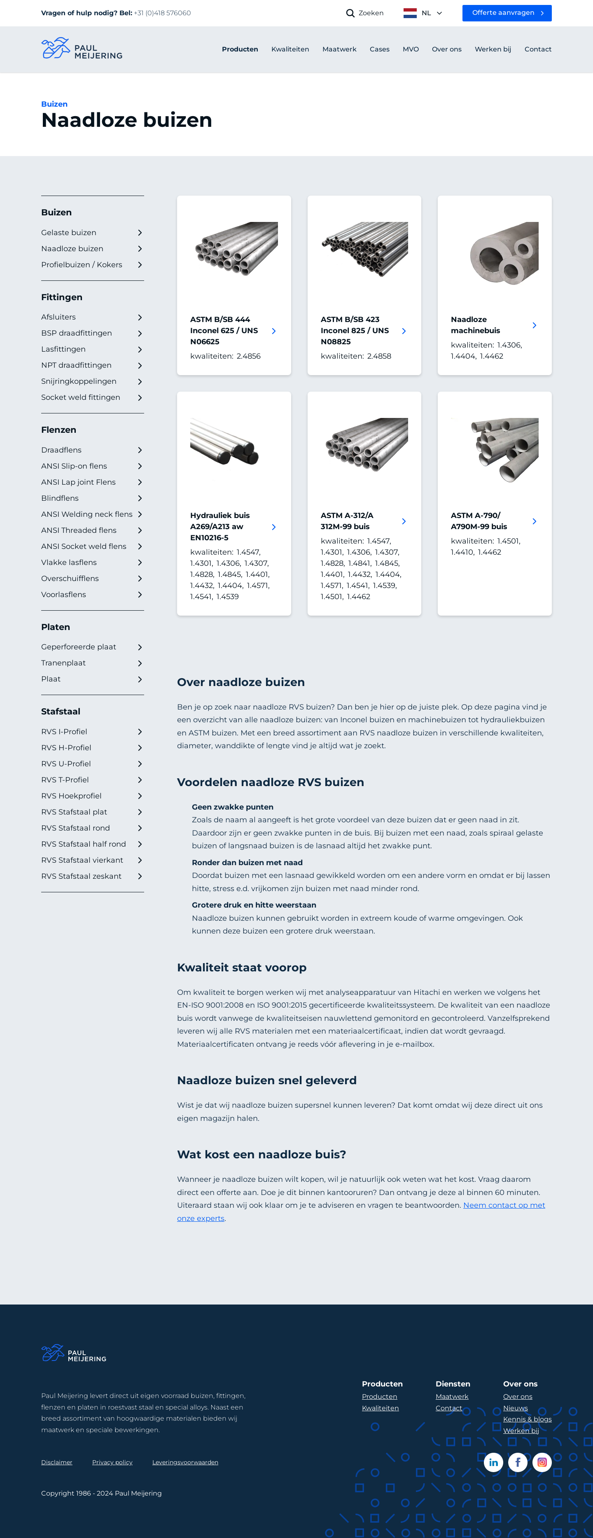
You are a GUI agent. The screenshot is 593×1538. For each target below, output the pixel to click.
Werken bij (521, 1431)
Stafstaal (60, 711)
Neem (475, 1205)
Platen (55, 627)
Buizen (54, 104)
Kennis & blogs (527, 1419)
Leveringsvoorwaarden (185, 1462)
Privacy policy (112, 1462)
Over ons (517, 1396)
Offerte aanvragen (503, 12)
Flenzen (59, 430)
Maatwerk (452, 1396)
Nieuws (515, 1408)
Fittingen (62, 297)
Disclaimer (56, 1462)
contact (502, 1205)
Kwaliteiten (380, 1408)
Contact (449, 1408)
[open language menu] (423, 13)
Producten (240, 49)
